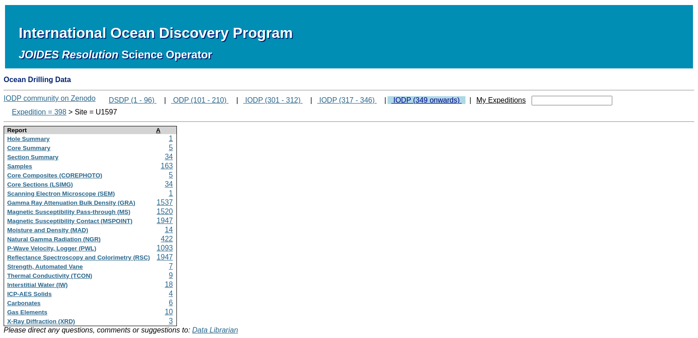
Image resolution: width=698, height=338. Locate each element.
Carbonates (24, 303)
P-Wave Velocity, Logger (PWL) (52, 248)
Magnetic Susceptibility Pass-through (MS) (68, 211)
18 (169, 284)
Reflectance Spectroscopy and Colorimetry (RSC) (78, 257)
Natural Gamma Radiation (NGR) (54, 239)
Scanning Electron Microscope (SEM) (61, 193)
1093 (165, 248)
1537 (165, 202)
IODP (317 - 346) (347, 100)
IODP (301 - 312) (272, 100)
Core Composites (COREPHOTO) (55, 175)
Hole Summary (28, 138)
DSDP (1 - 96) (133, 100)
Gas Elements (27, 312)
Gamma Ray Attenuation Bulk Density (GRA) (71, 202)
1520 (165, 211)
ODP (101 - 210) (199, 100)
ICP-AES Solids (29, 294)
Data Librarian (215, 330)
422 (167, 239)
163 (167, 166)
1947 (165, 220)
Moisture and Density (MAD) (47, 230)
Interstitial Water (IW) (37, 284)
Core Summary (29, 148)
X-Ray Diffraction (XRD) (41, 321)
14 (169, 230)
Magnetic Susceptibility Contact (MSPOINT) (70, 221)
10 (169, 312)
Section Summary (33, 157)
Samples (19, 166)
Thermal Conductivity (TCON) (50, 275)
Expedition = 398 (39, 112)
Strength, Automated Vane (45, 266)
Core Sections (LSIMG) (40, 184)
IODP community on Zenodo (50, 98)
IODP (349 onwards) (426, 100)
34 (169, 157)
